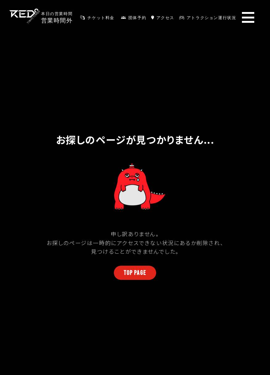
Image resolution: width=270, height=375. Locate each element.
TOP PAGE (135, 272)
